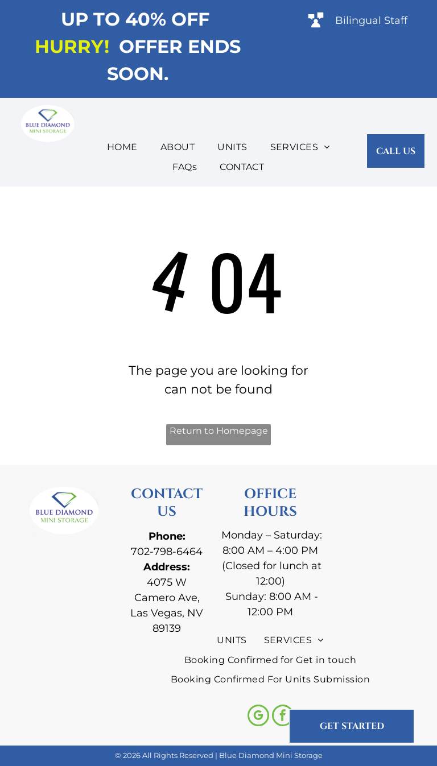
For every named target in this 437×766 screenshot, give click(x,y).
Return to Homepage (219, 430)
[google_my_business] (258, 717)
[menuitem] (122, 147)
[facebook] (283, 717)
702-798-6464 (167, 551)
